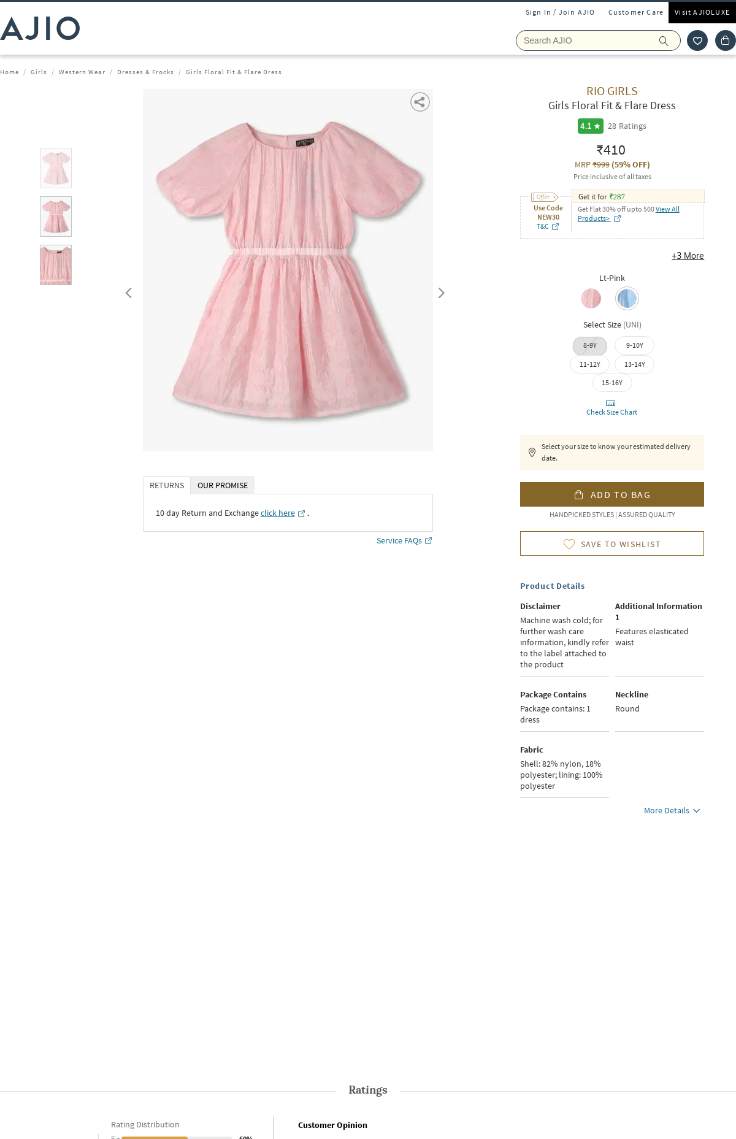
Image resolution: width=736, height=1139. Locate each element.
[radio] (594, 299)
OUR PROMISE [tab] (222, 485)
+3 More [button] (688, 255)
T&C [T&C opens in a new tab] (548, 226)
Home (9, 71)
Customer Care (636, 12)
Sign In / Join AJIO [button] (561, 12)
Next (439, 290)
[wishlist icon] (697, 40)
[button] (421, 101)
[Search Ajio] (598, 40)
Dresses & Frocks (145, 71)
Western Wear (82, 71)
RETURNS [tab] (167, 485)
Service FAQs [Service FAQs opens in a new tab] (405, 540)
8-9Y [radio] (590, 345)
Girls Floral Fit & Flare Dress (234, 71)
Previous (127, 290)
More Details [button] (674, 812)
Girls (39, 71)
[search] (670, 40)
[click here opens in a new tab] (283, 512)
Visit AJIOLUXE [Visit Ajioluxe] (702, 12)
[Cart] (725, 40)
